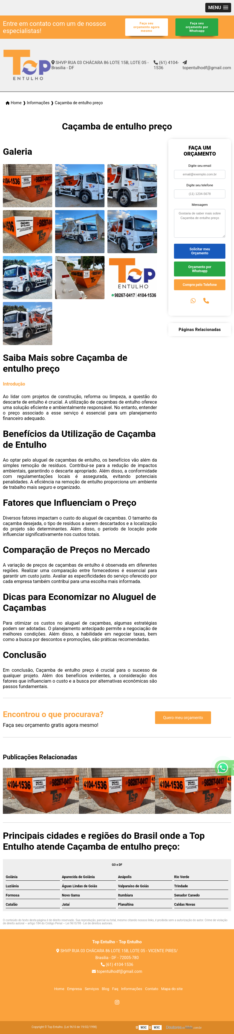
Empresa (74, 989)
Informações (131, 989)
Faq (115, 989)
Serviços (92, 989)
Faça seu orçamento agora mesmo (147, 27)
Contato (151, 989)
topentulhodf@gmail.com (207, 65)
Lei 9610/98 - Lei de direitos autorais (89, 923)
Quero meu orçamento (183, 717)
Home (59, 989)
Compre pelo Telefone (200, 285)
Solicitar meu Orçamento (199, 251)
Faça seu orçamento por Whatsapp (197, 27)
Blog (105, 989)
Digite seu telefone (199, 185)
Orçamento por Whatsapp (199, 269)
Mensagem (200, 205)
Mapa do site (172, 989)
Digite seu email (199, 166)
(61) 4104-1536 (166, 65)
